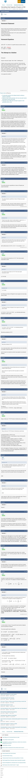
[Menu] (2, 1)
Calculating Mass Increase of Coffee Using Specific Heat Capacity (13, 732)
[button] (25, 18)
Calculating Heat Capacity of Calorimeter (9, 720)
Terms (2, 778)
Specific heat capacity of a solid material (8, 699)
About (2, 776)
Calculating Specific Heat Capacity (7, 703)
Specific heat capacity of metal (7, 710)
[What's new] (26, 1)
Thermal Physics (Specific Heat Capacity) (9, 717)
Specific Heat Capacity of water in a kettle (9, 729)
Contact (2, 774)
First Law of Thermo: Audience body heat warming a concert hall (13, 706)
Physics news (3, 93)
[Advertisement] (14, 82)
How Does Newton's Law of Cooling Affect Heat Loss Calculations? (14, 713)
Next (5, 14)
